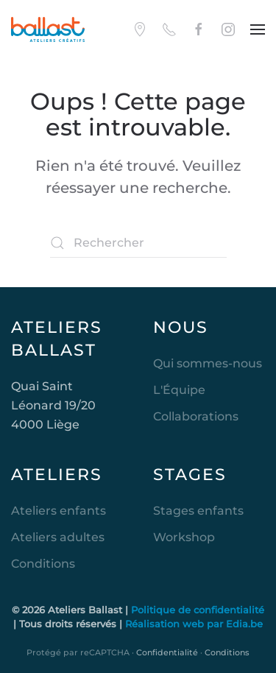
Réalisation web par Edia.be (194, 624)
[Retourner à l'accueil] (48, 29)
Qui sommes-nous (207, 363)
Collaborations (195, 416)
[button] (257, 29)
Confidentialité (167, 652)
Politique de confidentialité (197, 610)
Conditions (43, 564)
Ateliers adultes (58, 537)
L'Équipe (179, 390)
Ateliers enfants (58, 511)
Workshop (184, 537)
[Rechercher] (138, 243)
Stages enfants (198, 511)
